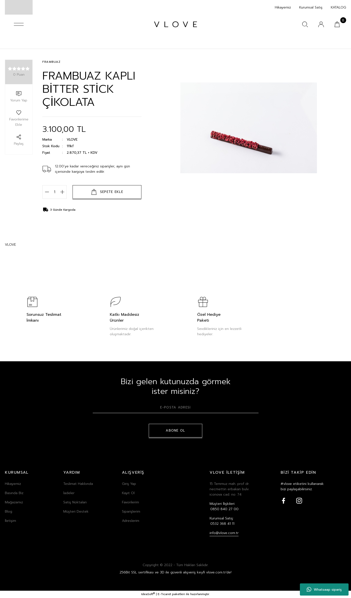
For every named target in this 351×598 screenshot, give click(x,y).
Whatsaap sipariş (324, 589)
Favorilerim (130, 502)
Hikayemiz (13, 484)
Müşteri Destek (76, 511)
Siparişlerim (131, 511)
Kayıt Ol (128, 493)
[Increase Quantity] (62, 192)
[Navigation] (19, 24)
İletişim (10, 521)
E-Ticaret (164, 594)
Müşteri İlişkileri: (224, 506)
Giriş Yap (129, 484)
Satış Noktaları (75, 502)
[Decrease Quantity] (47, 192)
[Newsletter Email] (176, 409)
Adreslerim (130, 521)
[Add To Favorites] (18, 118)
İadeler (68, 493)
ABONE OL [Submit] (175, 431)
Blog (8, 511)
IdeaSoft (148, 594)
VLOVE (72, 139)
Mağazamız (14, 502)
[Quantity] (54, 192)
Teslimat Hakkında (78, 484)
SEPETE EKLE (107, 192)
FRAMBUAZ (52, 62)
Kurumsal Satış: (222, 521)
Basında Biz (14, 493)
